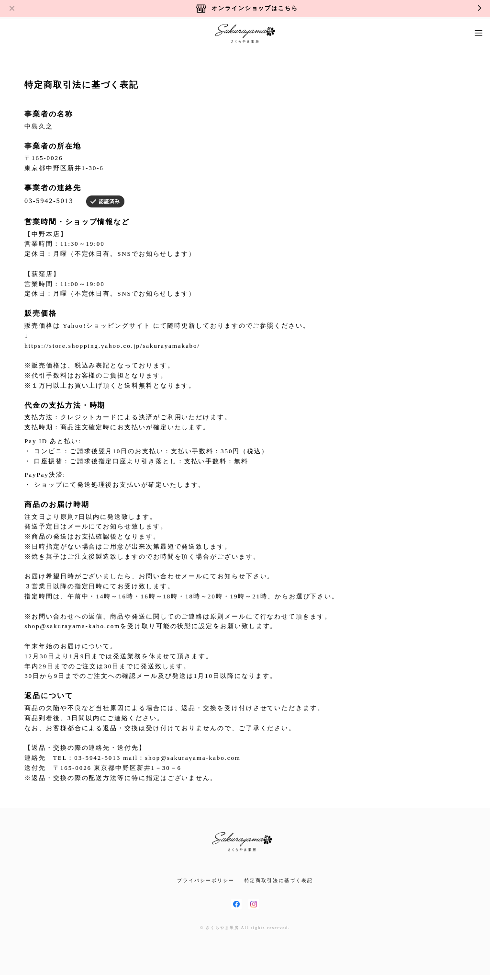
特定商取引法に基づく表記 (279, 880)
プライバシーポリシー (205, 880)
